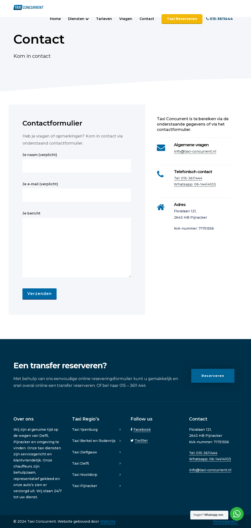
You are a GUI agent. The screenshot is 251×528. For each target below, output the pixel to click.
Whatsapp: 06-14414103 (195, 184)
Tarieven (104, 19)
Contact (147, 19)
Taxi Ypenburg (85, 429)
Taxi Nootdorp (84, 474)
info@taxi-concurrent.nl (195, 151)
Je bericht (76, 244)
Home (55, 19)
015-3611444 (219, 19)
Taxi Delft (80, 463)
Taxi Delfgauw (84, 452)
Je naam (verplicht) (76, 163)
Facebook (142, 429)
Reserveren (212, 376)
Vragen (125, 19)
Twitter (141, 440)
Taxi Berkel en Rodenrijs (94, 441)
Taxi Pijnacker (84, 486)
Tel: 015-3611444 (188, 178)
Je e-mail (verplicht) (76, 192)
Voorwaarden (225, 521)
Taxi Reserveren (182, 19)
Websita (107, 521)
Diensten (78, 19)
